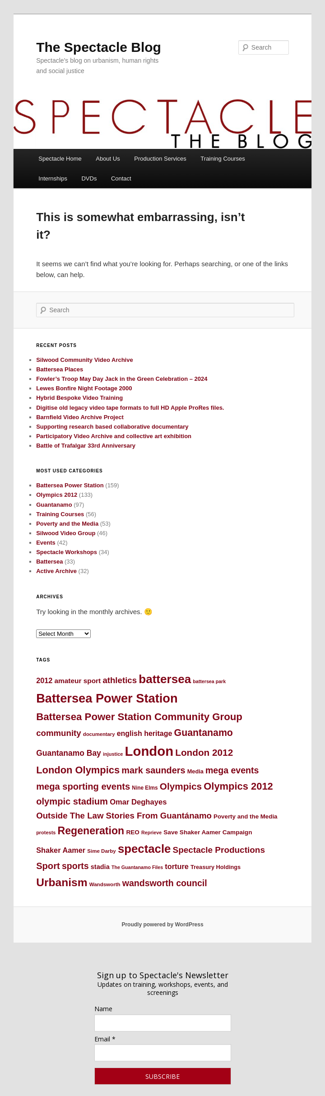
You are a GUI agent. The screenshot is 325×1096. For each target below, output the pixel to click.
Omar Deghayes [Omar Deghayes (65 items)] (138, 802)
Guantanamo (54, 504)
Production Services (160, 158)
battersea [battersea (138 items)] (165, 679)
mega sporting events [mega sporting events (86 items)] (83, 786)
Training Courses (222, 158)
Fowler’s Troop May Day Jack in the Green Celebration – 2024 (121, 378)
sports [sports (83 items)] (75, 866)
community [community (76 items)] (58, 733)
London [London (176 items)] (149, 751)
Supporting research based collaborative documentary (112, 426)
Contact (121, 178)
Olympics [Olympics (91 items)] (181, 786)
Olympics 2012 (56, 494)
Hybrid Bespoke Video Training (79, 397)
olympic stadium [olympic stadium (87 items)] (72, 801)
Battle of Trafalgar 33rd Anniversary (85, 445)
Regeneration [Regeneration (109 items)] (91, 831)
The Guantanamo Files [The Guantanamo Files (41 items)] (137, 867)
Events (46, 542)
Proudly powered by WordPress (162, 924)
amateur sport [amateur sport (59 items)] (78, 680)
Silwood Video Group (65, 533)
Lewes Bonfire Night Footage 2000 (84, 388)
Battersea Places (59, 369)
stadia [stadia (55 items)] (100, 866)
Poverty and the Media (67, 523)
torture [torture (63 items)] (176, 866)
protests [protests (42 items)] (46, 832)
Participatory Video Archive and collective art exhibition (113, 436)
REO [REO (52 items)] (132, 832)
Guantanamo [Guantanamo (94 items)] (203, 732)
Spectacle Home (59, 158)
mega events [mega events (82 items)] (232, 770)
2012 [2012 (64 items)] (44, 680)
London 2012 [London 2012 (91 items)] (204, 752)
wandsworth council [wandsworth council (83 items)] (164, 883)
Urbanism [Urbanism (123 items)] (61, 882)
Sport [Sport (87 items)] (48, 866)
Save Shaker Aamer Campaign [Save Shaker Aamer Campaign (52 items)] (207, 832)
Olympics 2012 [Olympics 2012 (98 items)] (238, 786)
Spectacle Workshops (66, 552)
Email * (105, 1039)
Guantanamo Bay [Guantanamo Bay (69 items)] (68, 753)
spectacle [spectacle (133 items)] (144, 848)
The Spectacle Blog (98, 47)
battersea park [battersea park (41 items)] (209, 681)
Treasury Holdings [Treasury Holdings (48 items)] (215, 867)
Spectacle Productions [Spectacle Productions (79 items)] (219, 850)
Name (103, 1008)
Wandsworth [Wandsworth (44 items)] (105, 884)
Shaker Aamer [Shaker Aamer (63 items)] (60, 850)
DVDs (89, 178)
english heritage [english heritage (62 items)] (144, 733)
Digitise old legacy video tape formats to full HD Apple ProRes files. (130, 407)
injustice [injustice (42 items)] (113, 754)
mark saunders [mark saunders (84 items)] (153, 770)
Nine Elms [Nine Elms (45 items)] (145, 788)
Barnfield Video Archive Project (80, 417)
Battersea (49, 561)
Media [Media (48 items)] (195, 771)
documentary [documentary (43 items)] (99, 734)
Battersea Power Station (70, 485)
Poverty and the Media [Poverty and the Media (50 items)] (245, 816)
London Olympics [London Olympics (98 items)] (78, 770)
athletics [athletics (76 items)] (119, 680)
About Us (108, 158)
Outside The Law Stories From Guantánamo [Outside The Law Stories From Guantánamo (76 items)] (124, 815)
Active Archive (56, 571)
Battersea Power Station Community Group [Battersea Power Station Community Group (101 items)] (139, 716)
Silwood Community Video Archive (84, 359)
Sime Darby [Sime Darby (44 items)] (101, 851)
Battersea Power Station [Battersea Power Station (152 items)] (106, 698)
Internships (52, 178)
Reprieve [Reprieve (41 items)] (151, 832)
